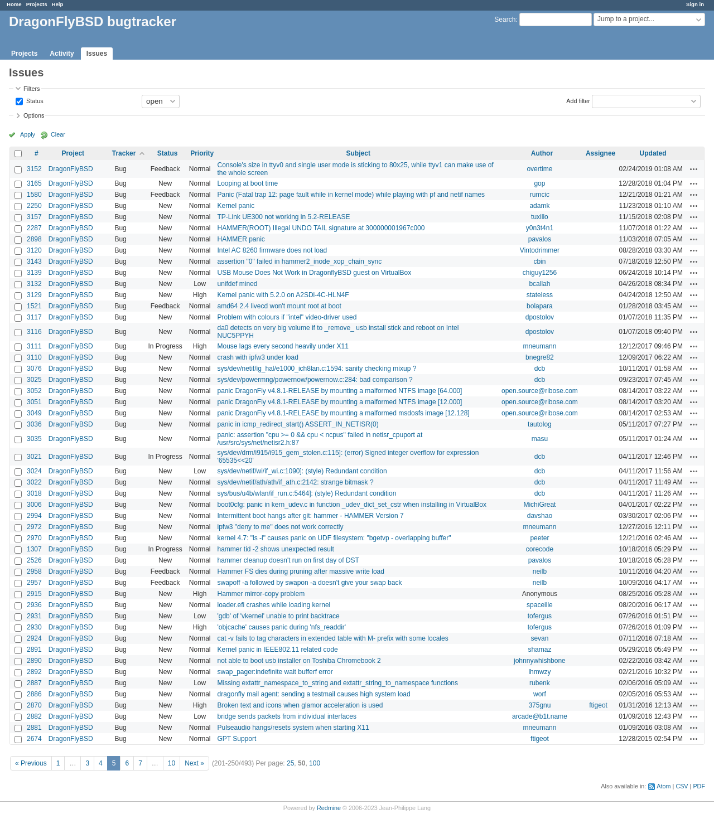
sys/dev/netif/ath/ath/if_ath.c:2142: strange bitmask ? (295, 482)
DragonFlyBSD (71, 169)
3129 (34, 295)
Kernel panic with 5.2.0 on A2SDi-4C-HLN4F (283, 295)
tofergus (540, 616)
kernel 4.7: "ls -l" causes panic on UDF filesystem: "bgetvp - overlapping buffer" (334, 538)
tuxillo (539, 217)
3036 (34, 424)
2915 (34, 594)
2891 (34, 649)
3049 (34, 413)
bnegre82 (539, 357)
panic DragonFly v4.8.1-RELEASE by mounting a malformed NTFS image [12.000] (339, 402)
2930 (34, 627)
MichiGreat (539, 504)
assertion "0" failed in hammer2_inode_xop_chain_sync (299, 261)
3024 (34, 471)
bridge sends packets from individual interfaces (286, 716)
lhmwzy (539, 672)
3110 (34, 357)
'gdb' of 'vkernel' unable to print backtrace (278, 616)
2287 (34, 228)
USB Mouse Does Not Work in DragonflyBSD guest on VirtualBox (314, 273)
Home (14, 4)
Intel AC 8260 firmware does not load (272, 250)
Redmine (329, 808)
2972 (34, 527)
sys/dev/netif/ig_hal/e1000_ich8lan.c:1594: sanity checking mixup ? (316, 368)
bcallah (539, 284)
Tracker (124, 153)
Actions (693, 168)
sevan (539, 638)
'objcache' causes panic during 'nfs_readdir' (281, 627)
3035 (34, 439)
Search (504, 19)
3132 (34, 284)
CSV (682, 786)
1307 (34, 549)
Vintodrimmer (539, 250)
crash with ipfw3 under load (257, 357)
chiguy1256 (540, 273)
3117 (34, 317)
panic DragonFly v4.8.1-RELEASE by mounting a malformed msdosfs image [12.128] (343, 413)
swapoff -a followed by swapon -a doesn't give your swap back (309, 583)
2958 (34, 571)
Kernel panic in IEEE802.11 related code (277, 649)
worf (539, 694)
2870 (34, 705)
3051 (34, 402)
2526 (34, 560)
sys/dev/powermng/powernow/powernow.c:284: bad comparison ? (314, 380)
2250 (34, 206)
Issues (96, 53)
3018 (34, 493)
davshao (539, 516)
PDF (699, 786)
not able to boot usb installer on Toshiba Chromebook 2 (298, 661)
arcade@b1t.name (539, 716)
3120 (34, 250)
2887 (34, 683)
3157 (34, 217)
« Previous (31, 763)
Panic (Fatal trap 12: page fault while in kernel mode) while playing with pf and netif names (351, 194)
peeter (539, 538)
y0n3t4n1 (539, 228)
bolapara (540, 306)
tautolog (540, 424)
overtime (539, 169)
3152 (34, 169)
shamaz (539, 649)
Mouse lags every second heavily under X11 (282, 346)
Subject (358, 153)
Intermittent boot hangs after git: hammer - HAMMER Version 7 (310, 516)
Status (34, 100)
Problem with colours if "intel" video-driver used (286, 317)
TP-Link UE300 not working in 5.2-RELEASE (283, 217)
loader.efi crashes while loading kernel (273, 605)
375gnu (539, 705)
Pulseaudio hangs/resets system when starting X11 (293, 727)
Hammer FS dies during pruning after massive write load (300, 571)
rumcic (539, 194)
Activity (62, 53)
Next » (194, 763)
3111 (34, 346)
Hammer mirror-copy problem (261, 594)
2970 (34, 538)
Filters (31, 88)
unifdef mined (237, 284)
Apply (27, 134)
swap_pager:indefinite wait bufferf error (274, 672)
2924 (34, 638)
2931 (34, 616)
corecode (539, 549)
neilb (540, 571)
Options (33, 115)
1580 (34, 194)
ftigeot (598, 705)
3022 (34, 482)
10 (171, 763)
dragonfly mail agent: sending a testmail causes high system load (313, 694)
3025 (34, 380)
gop (539, 183)
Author (542, 153)
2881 (34, 727)
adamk (539, 206)
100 (314, 763)
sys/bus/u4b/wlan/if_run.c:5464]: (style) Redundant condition (306, 493)
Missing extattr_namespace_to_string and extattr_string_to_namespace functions (337, 683)
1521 (34, 306)
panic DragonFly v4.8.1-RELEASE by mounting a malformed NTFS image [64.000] (339, 391)
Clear (58, 134)
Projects (36, 4)
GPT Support (236, 739)
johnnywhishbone (540, 661)
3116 (34, 332)
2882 (34, 716)
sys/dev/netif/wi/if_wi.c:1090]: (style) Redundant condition (302, 471)
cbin (539, 261)
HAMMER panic (240, 239)
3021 (34, 457)
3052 (34, 391)
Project (72, 153)
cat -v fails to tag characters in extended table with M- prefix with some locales (332, 638)
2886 (34, 694)
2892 (34, 672)
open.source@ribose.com (539, 391)
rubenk (539, 683)
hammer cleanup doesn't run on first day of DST (288, 560)
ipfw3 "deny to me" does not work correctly (280, 527)
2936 (34, 605)
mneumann (539, 346)
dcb (539, 368)
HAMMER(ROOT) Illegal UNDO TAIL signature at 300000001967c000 (320, 228)
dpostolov (539, 317)
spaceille (540, 605)
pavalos (539, 239)
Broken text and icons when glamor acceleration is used (300, 705)
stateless (540, 295)
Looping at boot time (247, 183)
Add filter (578, 100)
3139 (34, 273)
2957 (34, 583)
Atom (663, 786)
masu (540, 439)
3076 (34, 368)
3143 (34, 261)
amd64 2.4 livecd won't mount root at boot (279, 306)
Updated (653, 153)
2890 (34, 661)
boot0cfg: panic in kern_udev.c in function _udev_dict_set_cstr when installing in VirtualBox (351, 504)
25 (290, 763)
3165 (34, 183)
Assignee (600, 153)
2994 (34, 516)
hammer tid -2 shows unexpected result (275, 549)
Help (58, 4)
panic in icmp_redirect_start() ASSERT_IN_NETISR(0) (297, 424)
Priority (202, 153)
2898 (34, 239)
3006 (34, 504)
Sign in (695, 4)
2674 (34, 739)
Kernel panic (235, 206)
